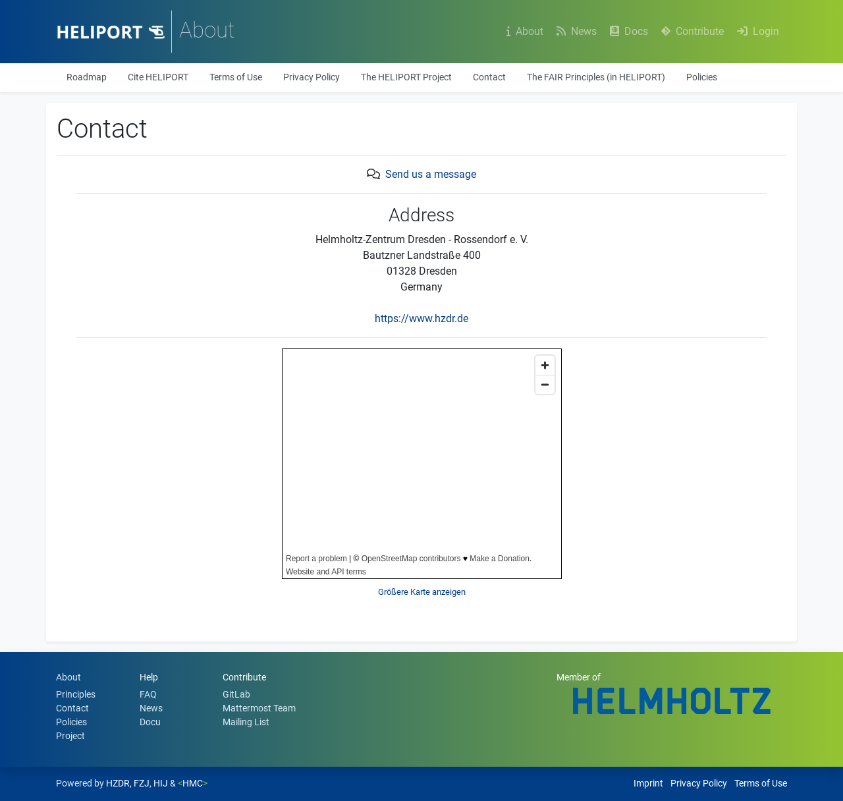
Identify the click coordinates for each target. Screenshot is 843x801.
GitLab (236, 694)
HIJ (160, 783)
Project (70, 736)
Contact (489, 77)
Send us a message (430, 174)
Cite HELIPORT (158, 77)
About (526, 31)
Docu (150, 722)
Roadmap (87, 77)
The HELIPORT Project (406, 77)
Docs (630, 31)
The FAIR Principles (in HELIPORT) (596, 77)
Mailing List (246, 722)
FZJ (142, 783)
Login (759, 31)
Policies (701, 77)
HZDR (118, 783)
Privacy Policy (311, 77)
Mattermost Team (259, 708)
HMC (192, 783)
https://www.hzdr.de (421, 318)
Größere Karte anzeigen (422, 592)
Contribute (693, 31)
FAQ (148, 694)
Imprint (648, 783)
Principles (75, 694)
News (578, 31)
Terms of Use (235, 77)
